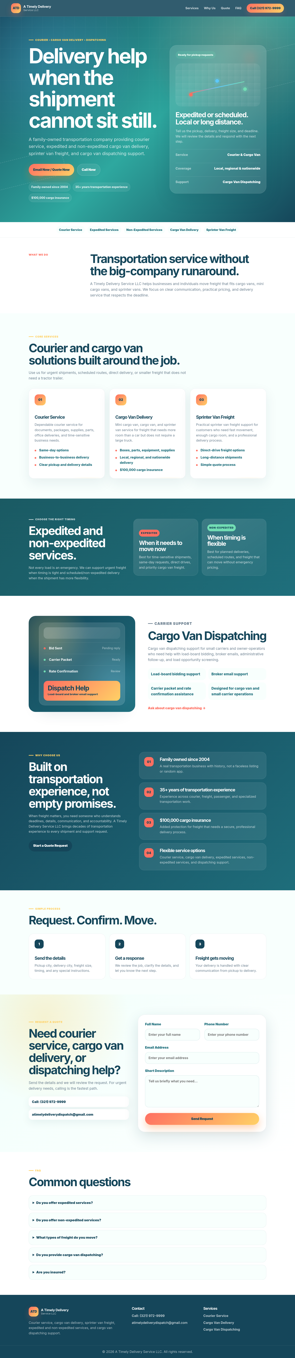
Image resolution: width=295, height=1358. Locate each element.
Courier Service (215, 1316)
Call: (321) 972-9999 (148, 1316)
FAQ (238, 8)
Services (192, 8)
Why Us (210, 8)
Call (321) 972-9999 (265, 8)
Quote (225, 8)
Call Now (89, 170)
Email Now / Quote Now (51, 170)
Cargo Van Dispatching (221, 1329)
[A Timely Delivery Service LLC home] (31, 8)
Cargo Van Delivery (218, 1323)
